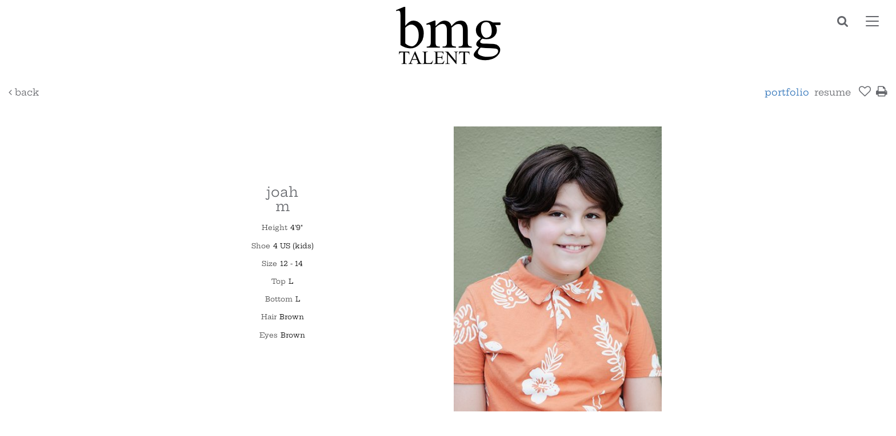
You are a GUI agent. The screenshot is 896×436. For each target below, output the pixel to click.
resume (832, 92)
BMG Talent (448, 35)
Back (24, 92)
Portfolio (787, 92)
